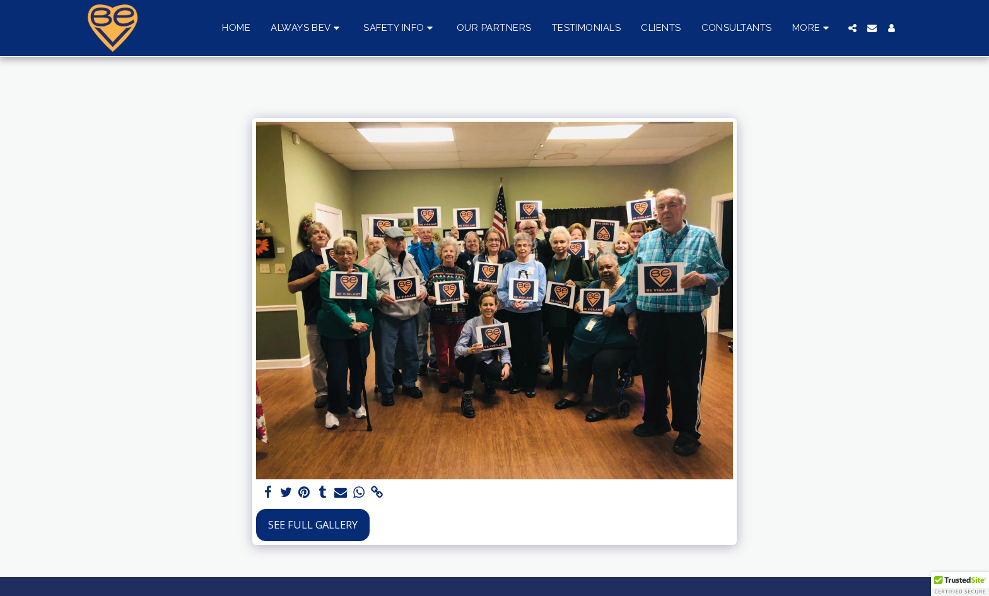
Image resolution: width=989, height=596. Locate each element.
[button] (307, 28)
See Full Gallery (313, 524)
